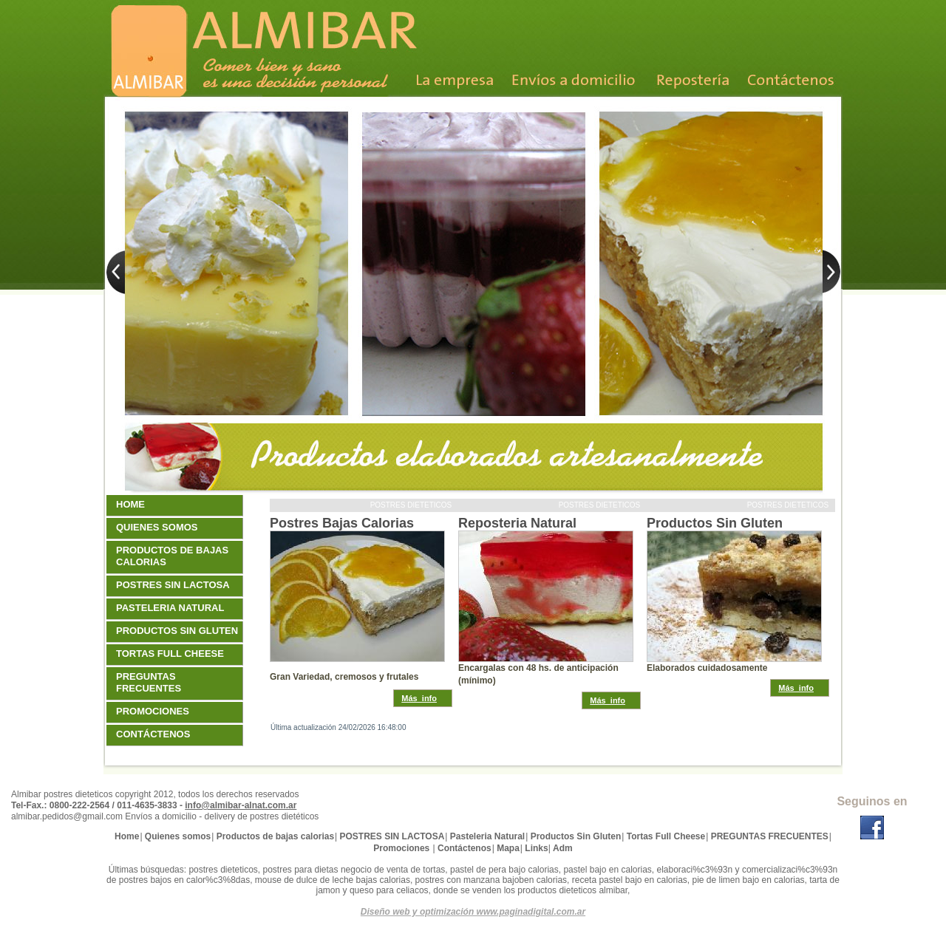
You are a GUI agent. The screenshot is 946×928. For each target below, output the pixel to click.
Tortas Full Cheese (172, 653)
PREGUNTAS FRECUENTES (150, 682)
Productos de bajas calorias (172, 556)
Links (536, 848)
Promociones (154, 711)
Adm (563, 848)
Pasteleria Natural (172, 607)
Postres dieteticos (412, 505)
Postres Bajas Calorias (342, 523)
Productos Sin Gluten (715, 523)
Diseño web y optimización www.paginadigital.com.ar (473, 912)
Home (132, 504)
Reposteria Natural (517, 523)
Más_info (419, 698)
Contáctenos (155, 734)
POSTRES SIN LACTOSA (174, 584)
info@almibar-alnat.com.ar (240, 805)
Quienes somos (158, 527)
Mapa (508, 848)
